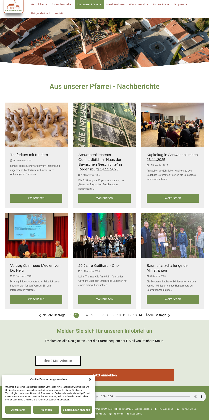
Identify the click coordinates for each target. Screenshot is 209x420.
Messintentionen (115, 4)
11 (124, 315)
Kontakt (59, 13)
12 (129, 315)
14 (140, 315)
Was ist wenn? (139, 4)
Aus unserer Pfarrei (89, 4)
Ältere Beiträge (156, 315)
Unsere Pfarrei (161, 4)
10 (119, 315)
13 (135, 315)
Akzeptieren (18, 409)
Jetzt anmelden (104, 375)
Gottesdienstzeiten (62, 4)
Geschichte (39, 4)
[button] (90, 379)
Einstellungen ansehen (76, 409)
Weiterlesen (36, 198)
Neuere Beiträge (54, 315)
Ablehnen (46, 409)
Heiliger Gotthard (40, 13)
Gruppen (180, 4)
